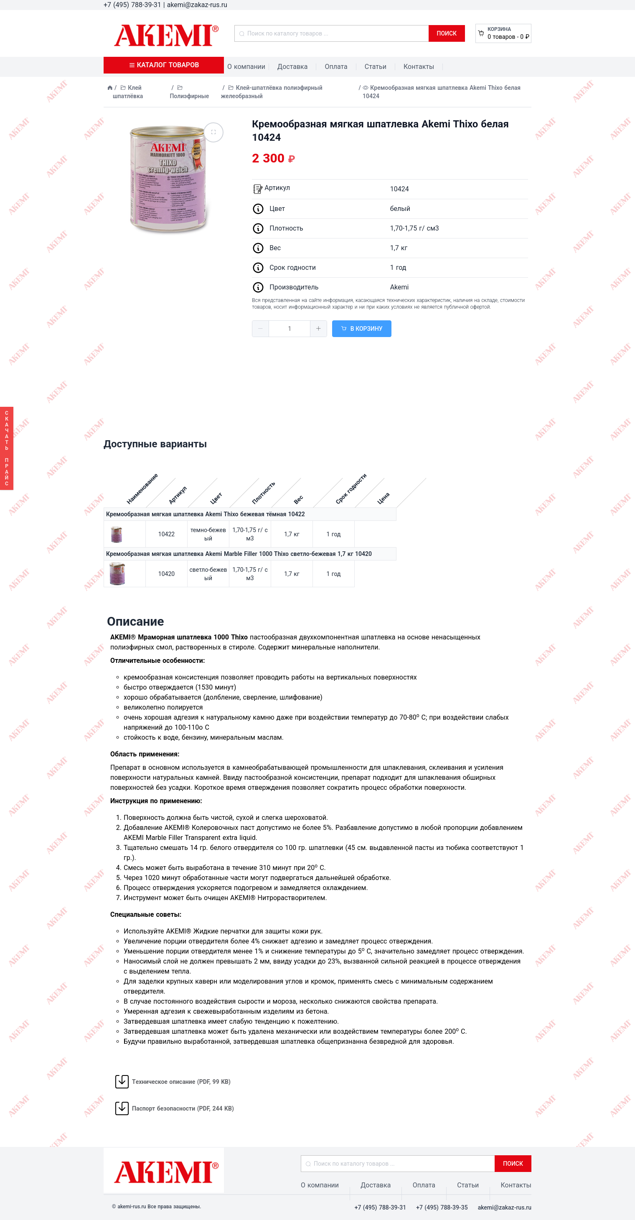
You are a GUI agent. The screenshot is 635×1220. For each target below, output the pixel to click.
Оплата (336, 67)
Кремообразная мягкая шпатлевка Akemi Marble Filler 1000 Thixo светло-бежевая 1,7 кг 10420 (239, 553)
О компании (246, 67)
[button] (260, 329)
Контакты (419, 67)
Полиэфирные (189, 96)
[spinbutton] (289, 328)
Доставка (292, 67)
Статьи (375, 67)
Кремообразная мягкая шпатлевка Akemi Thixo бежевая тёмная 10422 (205, 514)
